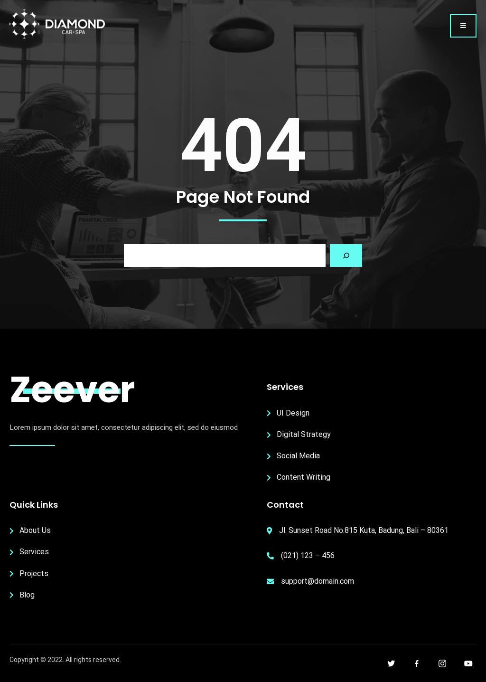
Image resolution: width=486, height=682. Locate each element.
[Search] (346, 255)
